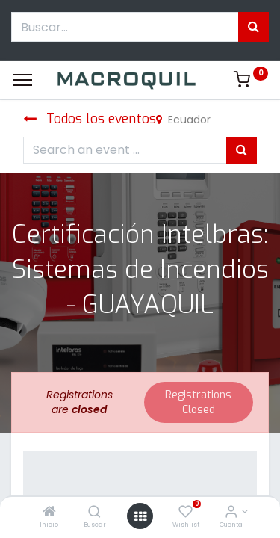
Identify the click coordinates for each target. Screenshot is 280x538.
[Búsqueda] (253, 27)
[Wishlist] (185, 512)
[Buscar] (94, 512)
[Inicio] (49, 512)
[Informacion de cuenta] (231, 512)
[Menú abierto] (140, 516)
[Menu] (23, 80)
